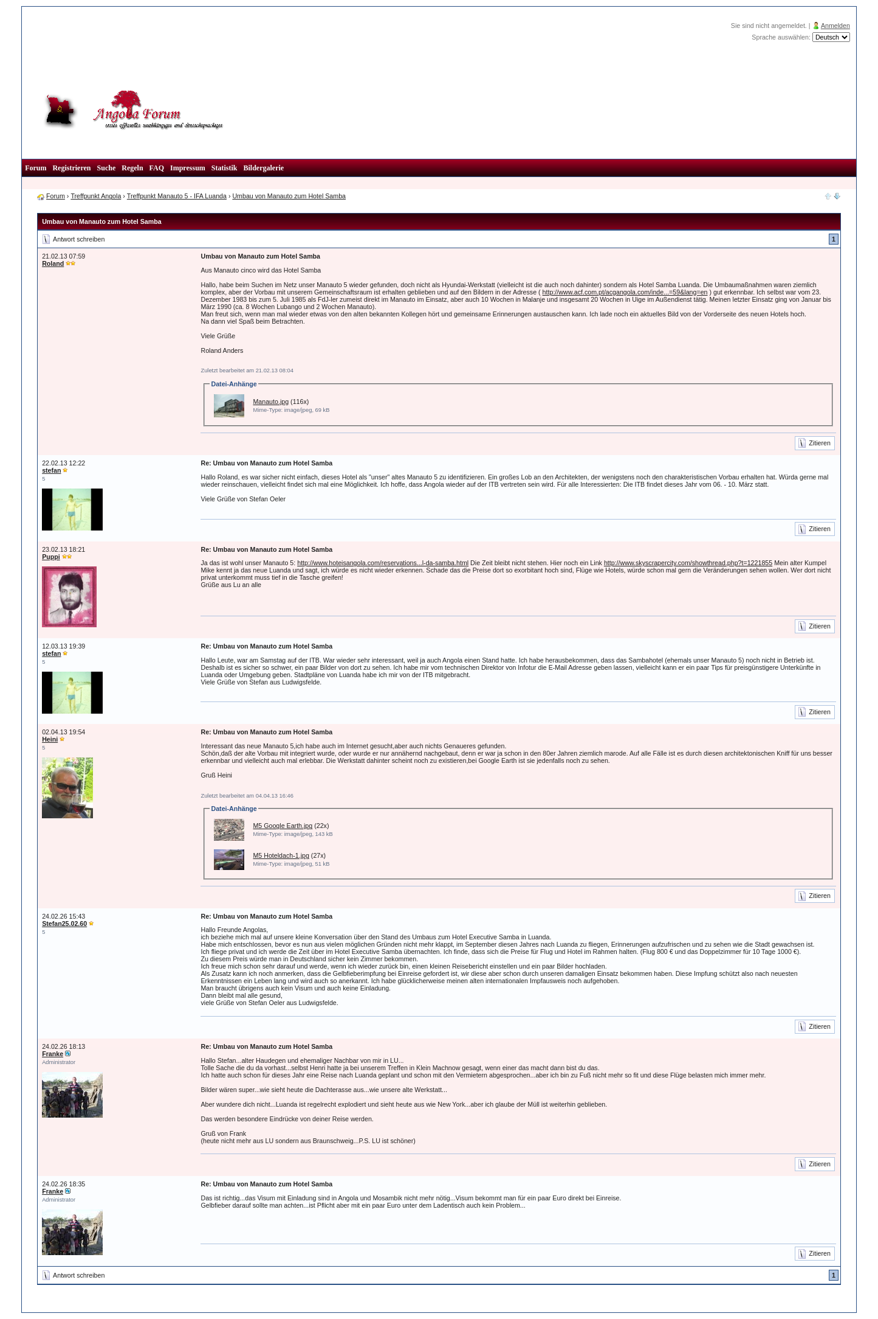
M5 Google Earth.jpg (282, 825)
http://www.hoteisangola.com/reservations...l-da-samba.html (382, 562)
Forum (35, 168)
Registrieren (71, 168)
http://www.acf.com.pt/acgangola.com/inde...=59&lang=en (625, 292)
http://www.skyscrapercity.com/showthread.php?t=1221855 (688, 562)
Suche (106, 168)
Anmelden (835, 25)
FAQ (156, 168)
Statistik (224, 168)
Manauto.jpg (271, 401)
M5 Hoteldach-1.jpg (281, 855)
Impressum (187, 168)
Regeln (132, 168)
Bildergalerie (264, 168)
